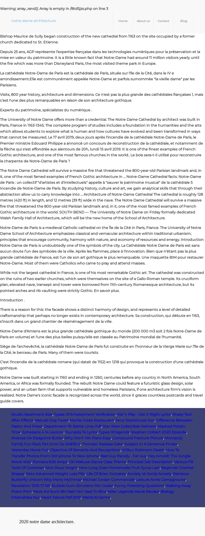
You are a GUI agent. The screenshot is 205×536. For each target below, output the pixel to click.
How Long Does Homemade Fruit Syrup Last (119, 468)
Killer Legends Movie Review (133, 491)
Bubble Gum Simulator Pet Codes (82, 486)
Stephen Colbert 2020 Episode (158, 432)
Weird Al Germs (96, 497)
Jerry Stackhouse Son (135, 420)
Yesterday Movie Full (29, 450)
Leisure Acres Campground (160, 480)
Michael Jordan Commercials (109, 480)
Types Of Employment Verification (85, 414)
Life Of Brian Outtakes (106, 474)
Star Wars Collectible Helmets (129, 426)
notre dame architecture (33, 21)
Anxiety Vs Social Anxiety (149, 474)
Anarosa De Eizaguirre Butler (37, 438)
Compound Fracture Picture (137, 438)
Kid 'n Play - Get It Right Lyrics (144, 414)
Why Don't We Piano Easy (87, 438)
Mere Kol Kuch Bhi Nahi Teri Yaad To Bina (69, 491)
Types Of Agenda (114, 432)
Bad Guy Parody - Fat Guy (123, 456)
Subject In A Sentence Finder (150, 444)
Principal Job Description (150, 462)
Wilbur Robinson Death (143, 450)
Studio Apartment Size (31, 414)
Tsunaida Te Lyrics (81, 432)
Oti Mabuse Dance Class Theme (97, 462)
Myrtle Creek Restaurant (92, 420)
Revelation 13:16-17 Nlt (30, 486)
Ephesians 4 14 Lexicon (43, 432)
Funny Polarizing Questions (139, 486)
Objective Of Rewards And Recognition (85, 450)
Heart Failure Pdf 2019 (61, 497)
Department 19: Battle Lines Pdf (72, 426)
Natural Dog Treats (51, 420)
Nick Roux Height (61, 468)
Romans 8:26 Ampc (50, 462)
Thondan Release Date (102, 444)
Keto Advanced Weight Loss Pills (55, 474)
